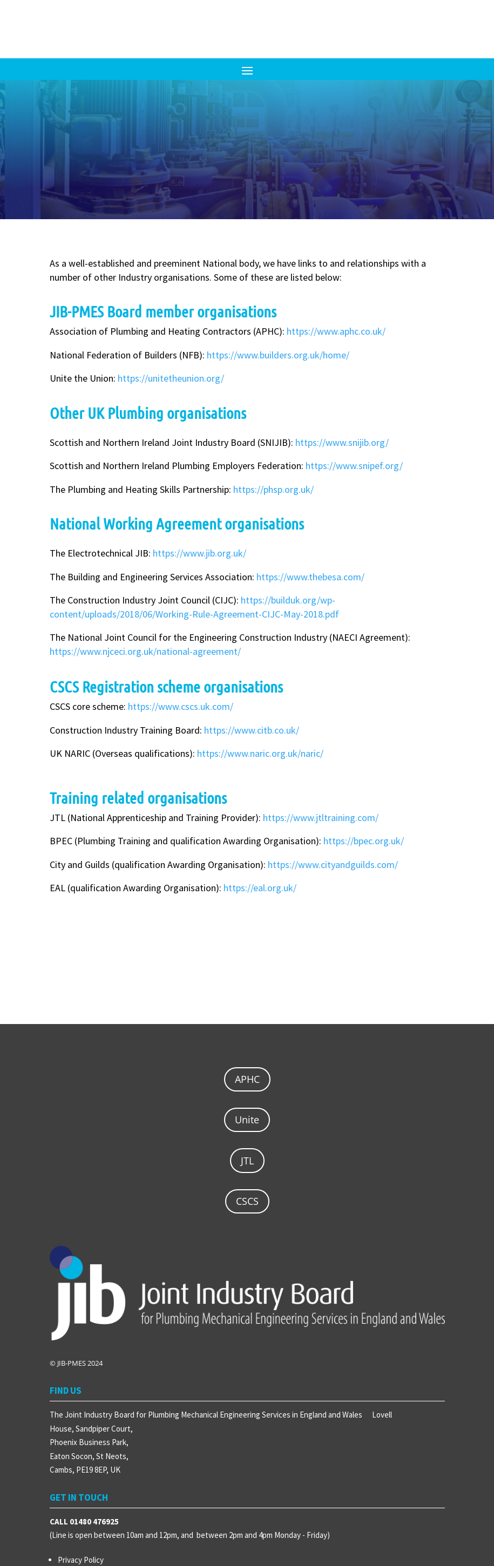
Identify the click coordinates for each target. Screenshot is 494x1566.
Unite (247, 1119)
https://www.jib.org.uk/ (199, 553)
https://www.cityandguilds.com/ (333, 864)
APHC (247, 1079)
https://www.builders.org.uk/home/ (278, 355)
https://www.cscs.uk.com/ (180, 706)
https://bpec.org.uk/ (363, 841)
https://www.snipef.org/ (354, 465)
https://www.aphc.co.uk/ (336, 331)
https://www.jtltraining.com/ (320, 817)
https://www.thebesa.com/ (310, 577)
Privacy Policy (81, 1560)
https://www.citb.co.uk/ (251, 730)
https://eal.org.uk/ (260, 888)
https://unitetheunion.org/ (171, 378)
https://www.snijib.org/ (342, 442)
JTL (247, 1160)
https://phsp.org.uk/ (273, 489)
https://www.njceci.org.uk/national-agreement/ (145, 651)
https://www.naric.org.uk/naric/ (260, 753)
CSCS (247, 1201)
